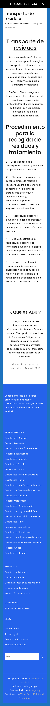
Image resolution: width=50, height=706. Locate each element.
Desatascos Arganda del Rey (21, 511)
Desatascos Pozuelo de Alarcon (22, 490)
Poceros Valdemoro (16, 500)
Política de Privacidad (17, 639)
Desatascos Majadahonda (19, 505)
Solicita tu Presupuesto (17, 608)
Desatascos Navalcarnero (19, 532)
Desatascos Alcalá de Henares (22, 448)
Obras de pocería (14, 577)
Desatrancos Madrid (16, 437)
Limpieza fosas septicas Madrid (22, 582)
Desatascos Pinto (14, 521)
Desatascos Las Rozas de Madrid (23, 485)
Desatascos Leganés (16, 458)
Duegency (34, 690)
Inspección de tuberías (17, 593)
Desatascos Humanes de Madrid (23, 542)
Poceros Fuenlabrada (17, 453)
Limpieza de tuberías (16, 587)
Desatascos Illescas (15, 552)
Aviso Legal (11, 634)
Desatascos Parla (14, 479)
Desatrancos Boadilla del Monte (22, 516)
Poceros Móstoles (14, 443)
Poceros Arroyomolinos (17, 526)
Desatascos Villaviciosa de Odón (23, 537)
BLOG (8, 618)
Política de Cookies (15, 644)
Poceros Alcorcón (14, 469)
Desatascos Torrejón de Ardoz (21, 474)
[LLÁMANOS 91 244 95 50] (25, 4)
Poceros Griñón (13, 547)
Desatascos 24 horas (16, 572)
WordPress (26, 694)
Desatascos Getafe (15, 464)
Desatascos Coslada (16, 495)
